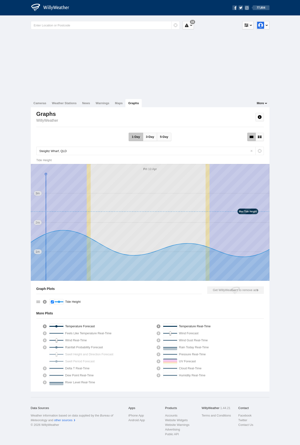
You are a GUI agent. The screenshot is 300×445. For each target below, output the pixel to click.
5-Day (164, 137)
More (260, 103)
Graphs (133, 103)
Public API (172, 434)
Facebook (245, 415)
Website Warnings (177, 425)
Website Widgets (176, 420)
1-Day (136, 137)
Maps (119, 103)
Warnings (102, 103)
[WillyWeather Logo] (53, 8)
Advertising (172, 429)
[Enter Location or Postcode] (105, 25)
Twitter (242, 420)
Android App (136, 420)
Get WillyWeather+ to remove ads (235, 290)
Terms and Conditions (216, 415)
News (86, 103)
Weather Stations (64, 103)
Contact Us (245, 425)
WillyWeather (47, 120)
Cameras (40, 103)
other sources (63, 420)
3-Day (150, 137)
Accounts (171, 415)
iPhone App (136, 415)
